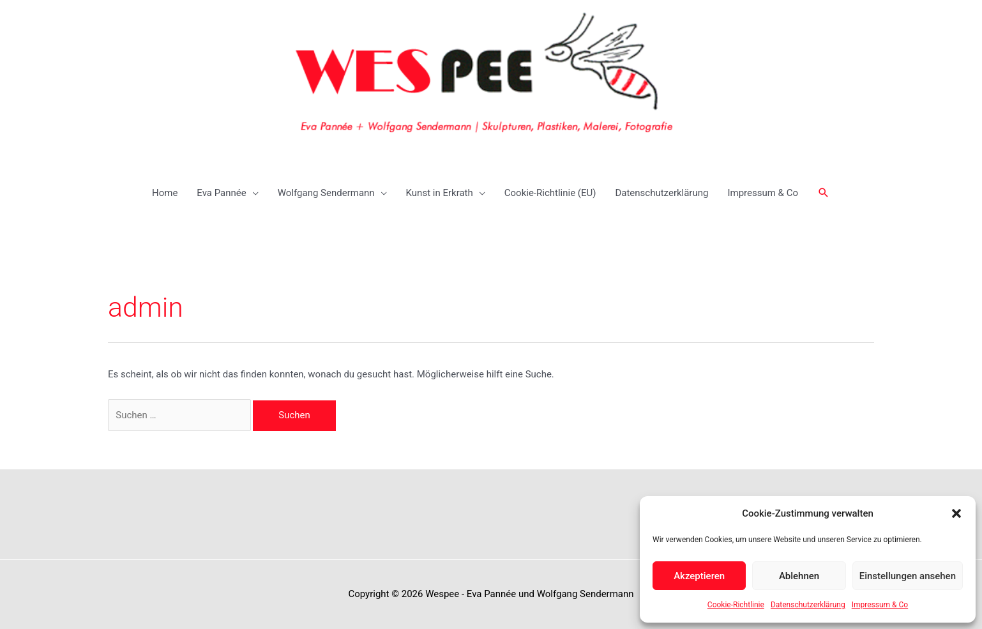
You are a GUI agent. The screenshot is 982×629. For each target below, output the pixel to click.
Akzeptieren (699, 576)
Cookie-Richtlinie (735, 604)
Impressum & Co (880, 604)
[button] (956, 513)
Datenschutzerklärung (808, 604)
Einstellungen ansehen (907, 576)
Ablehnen (799, 576)
